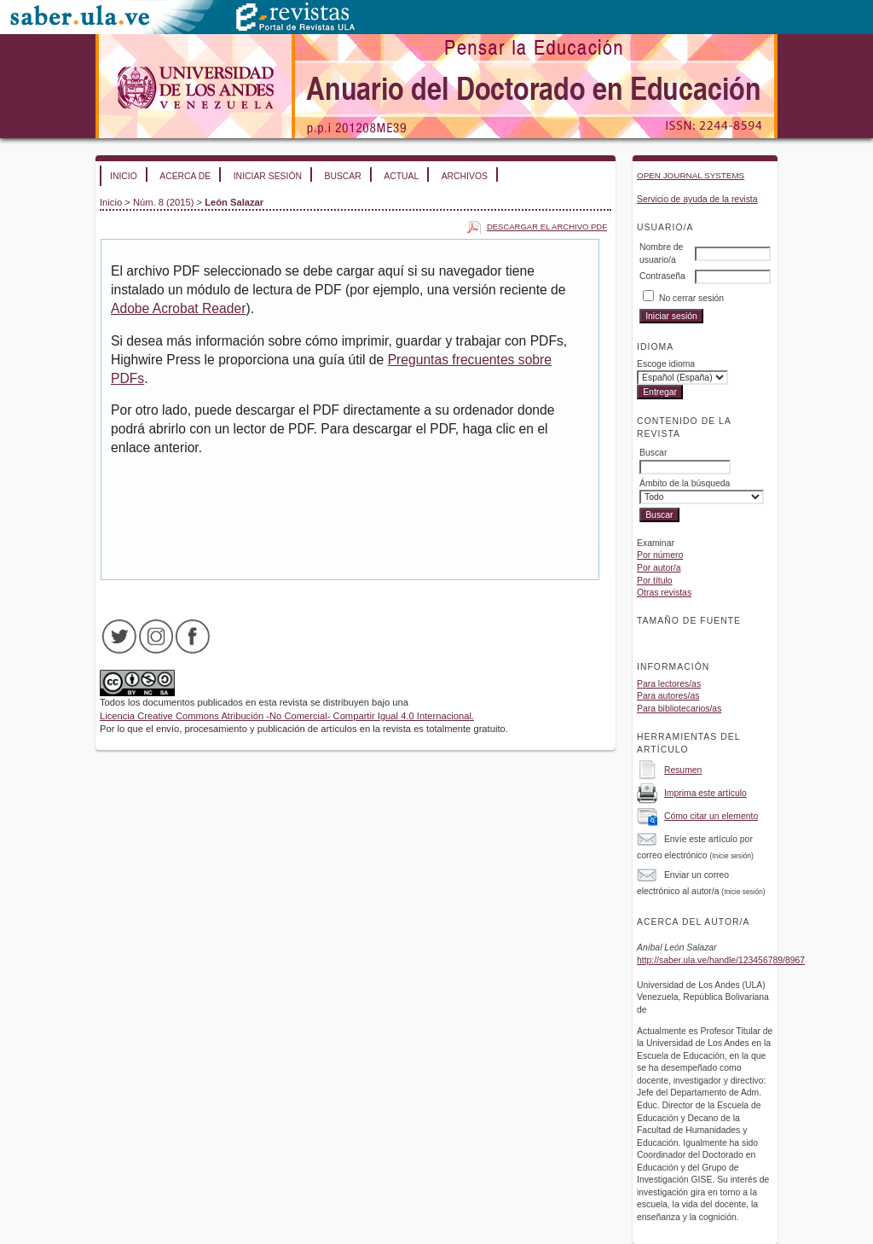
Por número (660, 555)
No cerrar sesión (691, 298)
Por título (655, 580)
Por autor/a (658, 568)
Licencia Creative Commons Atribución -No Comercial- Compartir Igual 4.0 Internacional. (287, 716)
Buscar (342, 176)
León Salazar (234, 202)
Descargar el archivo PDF (547, 226)
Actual (401, 176)
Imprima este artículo (705, 793)
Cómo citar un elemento (711, 816)
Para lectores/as (669, 684)
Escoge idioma (666, 364)
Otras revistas (664, 592)
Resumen (683, 770)
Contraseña (662, 276)
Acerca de (185, 176)
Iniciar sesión (268, 176)
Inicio (123, 176)
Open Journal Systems (690, 175)
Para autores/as (668, 695)
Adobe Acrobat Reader (178, 308)
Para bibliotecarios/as (679, 708)
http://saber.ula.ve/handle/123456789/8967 (721, 960)
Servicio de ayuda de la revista (697, 199)
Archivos (465, 176)
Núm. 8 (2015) (163, 202)
